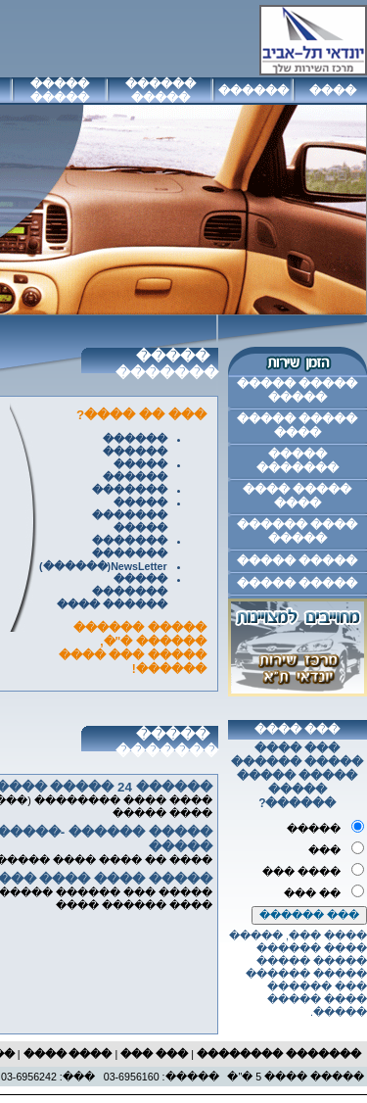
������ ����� (160, 91)
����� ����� (59, 91)
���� (332, 91)
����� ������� (297, 461)
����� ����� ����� (297, 391)
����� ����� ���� (297, 426)
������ (253, 91)
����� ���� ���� (297, 496)
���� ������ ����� (297, 532)
